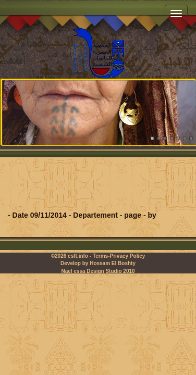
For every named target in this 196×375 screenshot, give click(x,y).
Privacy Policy (127, 256)
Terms (100, 256)
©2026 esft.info (69, 256)
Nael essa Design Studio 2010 (97, 271)
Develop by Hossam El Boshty (98, 263)
